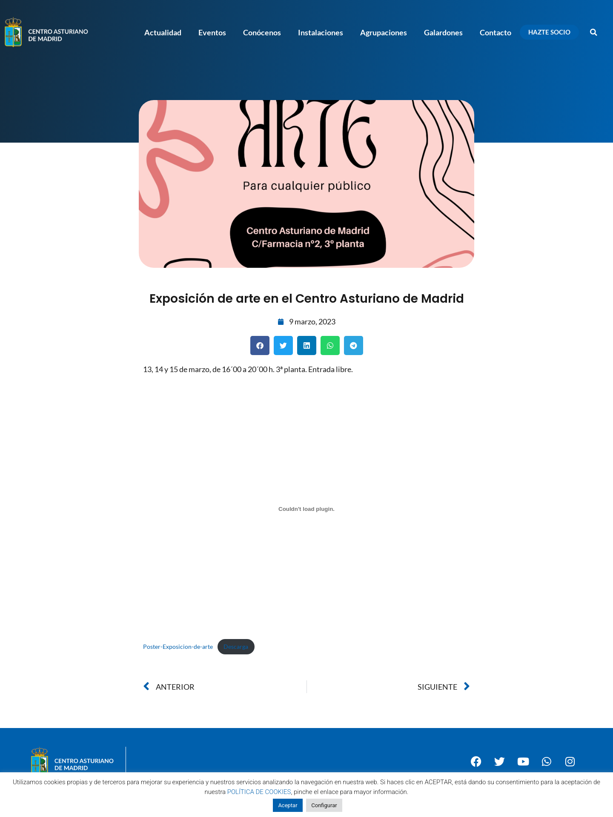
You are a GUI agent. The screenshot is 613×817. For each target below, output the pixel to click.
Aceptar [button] (287, 805)
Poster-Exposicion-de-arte (178, 646)
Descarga (235, 646)
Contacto (495, 32)
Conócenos (262, 32)
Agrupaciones (383, 32)
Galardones (443, 32)
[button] (593, 32)
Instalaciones (320, 32)
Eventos (212, 32)
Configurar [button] (324, 805)
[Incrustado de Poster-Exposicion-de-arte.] (306, 508)
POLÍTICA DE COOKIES (259, 792)
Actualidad (162, 32)
